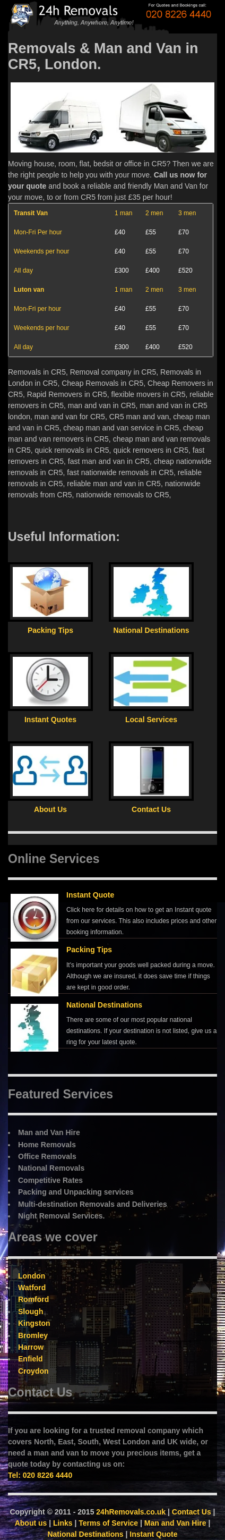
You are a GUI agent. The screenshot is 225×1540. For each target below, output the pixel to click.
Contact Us (191, 1512)
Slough (30, 1311)
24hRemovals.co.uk (131, 1512)
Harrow (31, 1347)
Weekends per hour (42, 251)
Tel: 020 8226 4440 (40, 1475)
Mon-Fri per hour (37, 308)
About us (31, 1523)
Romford (33, 1299)
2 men (154, 213)
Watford (32, 1287)
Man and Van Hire (175, 1523)
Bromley (33, 1335)
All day (23, 270)
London (31, 1276)
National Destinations (104, 1005)
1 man (123, 213)
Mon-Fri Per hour (38, 232)
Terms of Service (108, 1523)
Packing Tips (89, 949)
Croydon (33, 1371)
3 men (187, 213)
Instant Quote (90, 895)
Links (63, 1523)
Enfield (30, 1359)
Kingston (34, 1323)
